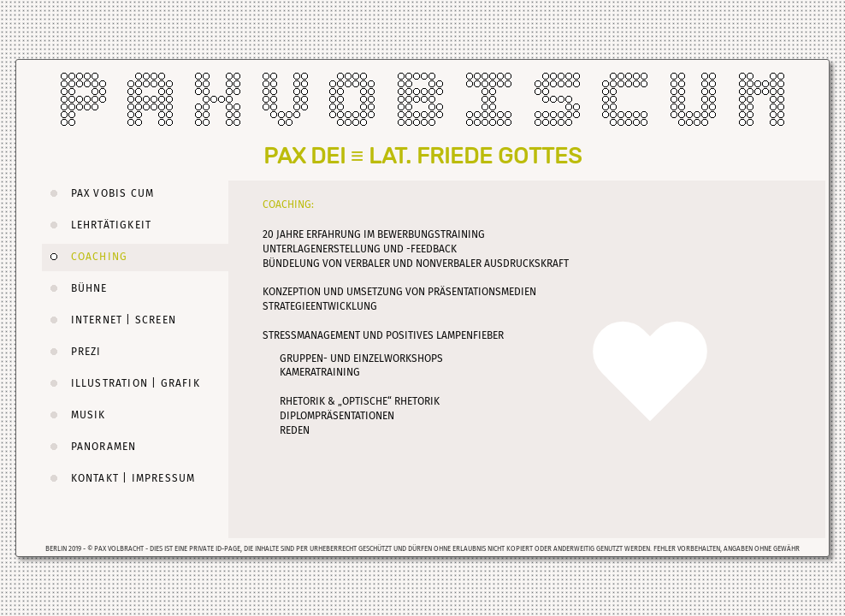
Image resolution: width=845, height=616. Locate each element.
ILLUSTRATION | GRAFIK (121, 383)
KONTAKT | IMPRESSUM (118, 478)
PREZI (72, 352)
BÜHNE (75, 288)
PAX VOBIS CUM (98, 193)
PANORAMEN (89, 447)
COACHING (84, 257)
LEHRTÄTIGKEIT (96, 225)
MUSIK (74, 415)
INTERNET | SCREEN (109, 320)
